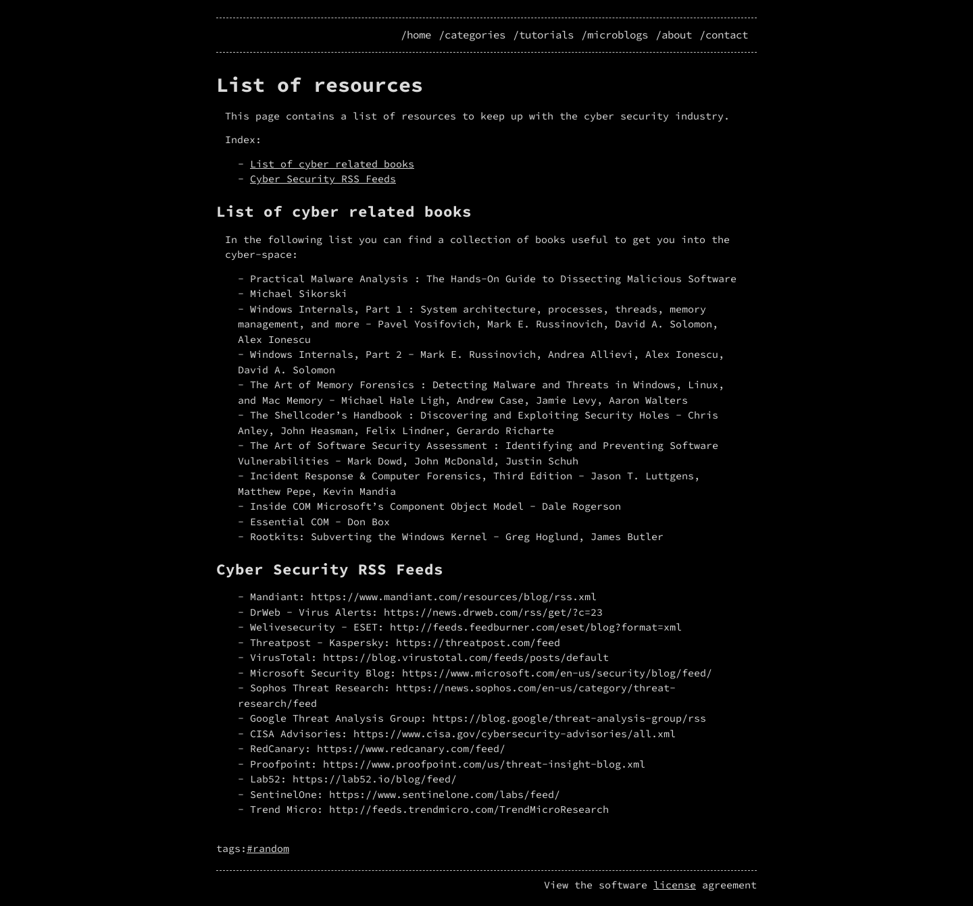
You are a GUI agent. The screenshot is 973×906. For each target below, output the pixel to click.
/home (416, 34)
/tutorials (543, 34)
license (674, 884)
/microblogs (614, 34)
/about (673, 34)
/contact (723, 34)
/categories (472, 34)
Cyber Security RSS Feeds (323, 178)
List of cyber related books (332, 163)
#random (268, 848)
